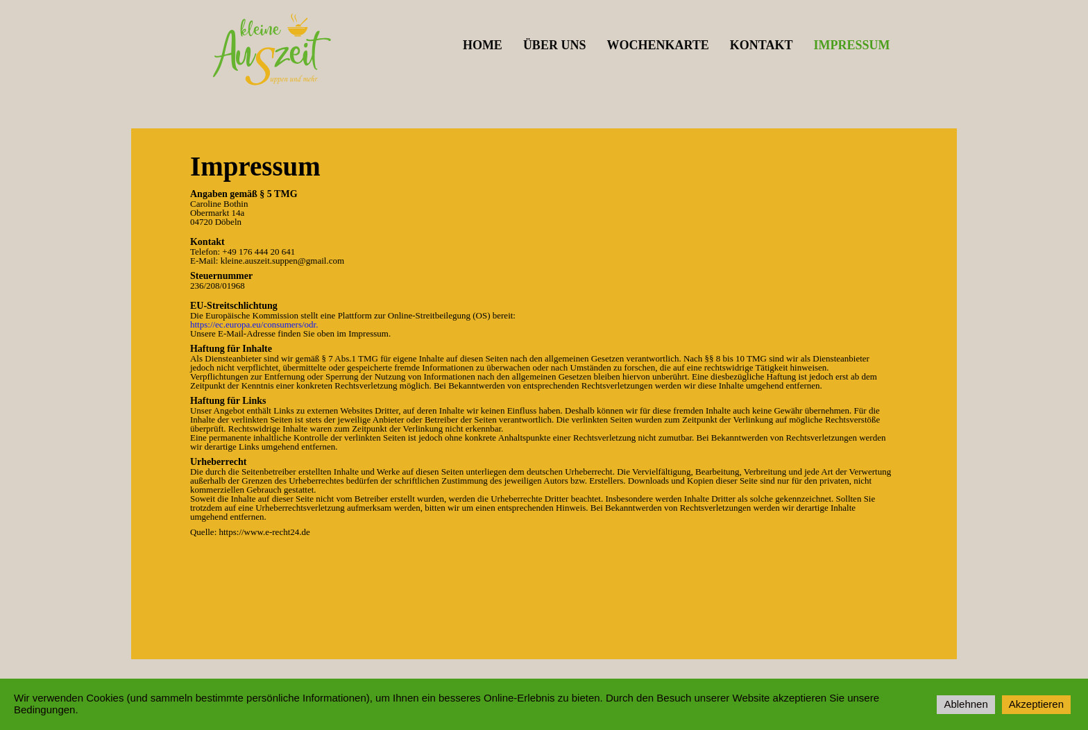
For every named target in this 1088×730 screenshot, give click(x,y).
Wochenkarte (657, 45)
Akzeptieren (1036, 704)
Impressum (851, 45)
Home (482, 45)
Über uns (554, 45)
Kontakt (761, 45)
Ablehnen (965, 704)
